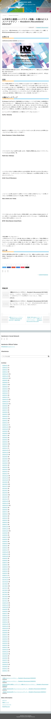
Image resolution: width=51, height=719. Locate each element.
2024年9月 (5, 405)
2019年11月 (5, 528)
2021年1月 (5, 499)
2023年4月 (5, 441)
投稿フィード (5, 702)
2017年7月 (5, 588)
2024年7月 (5, 410)
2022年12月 (5, 450)
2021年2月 (5, 497)
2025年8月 (5, 382)
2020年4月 (5, 518)
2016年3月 (5, 617)
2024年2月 (5, 420)
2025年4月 (5, 391)
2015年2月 (5, 645)
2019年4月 (5, 543)
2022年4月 (5, 467)
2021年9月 (5, 482)
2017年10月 (5, 581)
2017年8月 (5, 586)
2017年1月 (5, 600)
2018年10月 (5, 556)
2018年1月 (5, 575)
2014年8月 (5, 658)
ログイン (4, 700)
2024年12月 (5, 399)
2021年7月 (5, 486)
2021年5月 (5, 490)
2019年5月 (5, 541)
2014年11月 (5, 651)
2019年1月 (5, 550)
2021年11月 (5, 477)
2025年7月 (5, 384)
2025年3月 (5, 393)
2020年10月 (5, 505)
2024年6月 (5, 412)
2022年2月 (5, 471)
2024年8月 (5, 407)
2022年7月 (5, 460)
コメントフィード (6, 704)
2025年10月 (5, 378)
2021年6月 (5, 488)
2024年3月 (5, 418)
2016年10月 (5, 607)
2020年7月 (5, 511)
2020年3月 (5, 520)
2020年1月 (5, 524)
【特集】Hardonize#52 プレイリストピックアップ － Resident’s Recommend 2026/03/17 (24, 692)
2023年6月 (5, 437)
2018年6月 (5, 564)
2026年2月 (5, 369)
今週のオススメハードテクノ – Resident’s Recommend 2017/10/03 (29, 292)
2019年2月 (5, 547)
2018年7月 (5, 562)
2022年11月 (5, 452)
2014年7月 (5, 660)
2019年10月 (5, 530)
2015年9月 (5, 630)
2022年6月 (5, 463)
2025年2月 (5, 395)
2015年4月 (5, 641)
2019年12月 (5, 526)
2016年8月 (5, 611)
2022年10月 (5, 454)
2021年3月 (5, 494)
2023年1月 (5, 448)
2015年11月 (5, 626)
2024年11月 (5, 401)
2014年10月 (5, 653)
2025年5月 (5, 388)
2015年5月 (5, 639)
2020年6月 (5, 513)
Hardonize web (24, 2)
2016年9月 (5, 609)
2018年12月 (5, 552)
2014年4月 (5, 662)
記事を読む (12, 297)
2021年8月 (5, 484)
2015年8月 (5, 632)
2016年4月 (5, 615)
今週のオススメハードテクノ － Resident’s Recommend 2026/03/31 (19, 681)
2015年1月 (5, 647)
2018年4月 (5, 569)
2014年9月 (5, 656)
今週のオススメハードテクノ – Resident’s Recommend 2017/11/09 (29, 301)
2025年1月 (5, 397)
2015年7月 (5, 634)
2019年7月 (5, 537)
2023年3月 (5, 444)
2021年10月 (5, 480)
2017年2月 (5, 598)
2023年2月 (5, 446)
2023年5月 (5, 439)
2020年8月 (5, 509)
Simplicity (29, 715)
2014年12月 (5, 649)
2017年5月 (5, 592)
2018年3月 (5, 571)
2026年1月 (5, 371)
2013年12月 (5, 664)
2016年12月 (5, 603)
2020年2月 (5, 522)
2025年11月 (5, 376)
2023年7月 (5, 435)
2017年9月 (5, 583)
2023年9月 (5, 431)
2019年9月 (5, 533)
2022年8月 (5, 458)
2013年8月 (5, 666)
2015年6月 (5, 636)
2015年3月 (5, 643)
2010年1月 (5, 670)
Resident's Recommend (42, 27)
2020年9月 (5, 507)
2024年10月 (5, 403)
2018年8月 (5, 560)
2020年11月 (5, 503)
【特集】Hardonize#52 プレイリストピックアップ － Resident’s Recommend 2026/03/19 (24, 688)
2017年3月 (5, 596)
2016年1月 (5, 622)
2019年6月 (5, 539)
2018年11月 (5, 554)
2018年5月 (5, 566)
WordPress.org (6, 706)
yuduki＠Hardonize (43, 274)
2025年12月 (5, 374)
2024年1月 (5, 422)
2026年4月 (5, 365)
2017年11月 (5, 579)
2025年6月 (5, 386)
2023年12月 (5, 424)
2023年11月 (5, 427)
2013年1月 (5, 668)
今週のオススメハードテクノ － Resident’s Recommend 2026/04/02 (19, 678)
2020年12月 (5, 501)
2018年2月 (5, 573)
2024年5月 (5, 414)
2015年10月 (5, 628)
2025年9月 (5, 380)
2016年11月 (5, 605)
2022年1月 (5, 473)
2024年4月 (5, 416)
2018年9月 (5, 558)
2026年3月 (5, 367)
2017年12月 (5, 577)
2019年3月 (5, 545)
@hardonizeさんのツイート (8, 346)
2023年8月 (5, 433)
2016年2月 (5, 619)
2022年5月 (5, 465)
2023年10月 (5, 429)
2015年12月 (5, 624)
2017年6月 (5, 590)
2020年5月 (5, 516)
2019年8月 (5, 535)
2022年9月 (5, 456)
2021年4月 (5, 492)
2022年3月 (5, 469)
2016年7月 (5, 613)
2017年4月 (5, 594)
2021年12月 (5, 475)
